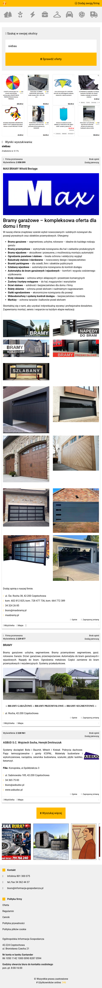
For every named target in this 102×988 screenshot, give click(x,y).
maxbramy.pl (12, 615)
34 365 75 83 (12, 780)
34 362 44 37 (23, 882)
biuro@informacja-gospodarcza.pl (25, 888)
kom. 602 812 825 (14, 600)
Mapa (20, 625)
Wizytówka (8, 625)
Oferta (5, 905)
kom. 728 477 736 (35, 600)
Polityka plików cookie (14, 929)
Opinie (74, 619)
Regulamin (8, 911)
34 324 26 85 (12, 605)
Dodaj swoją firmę (87, 3)
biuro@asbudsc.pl (14, 785)
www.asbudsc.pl (14, 789)
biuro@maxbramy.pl (16, 610)
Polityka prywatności (13, 923)
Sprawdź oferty (51, 59)
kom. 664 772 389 (55, 600)
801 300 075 (23, 876)
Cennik (6, 917)
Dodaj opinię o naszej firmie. (18, 588)
